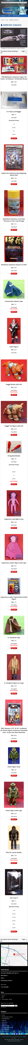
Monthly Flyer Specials (7, 1017)
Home (3, 1015)
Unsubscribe (3, 1007)
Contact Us (4, 1022)
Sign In (6, 5)
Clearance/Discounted (7, 1027)
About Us (4, 1024)
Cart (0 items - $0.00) (18, 5)
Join (11, 5)
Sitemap (21, 1039)
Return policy (16, 1039)
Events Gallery (5, 1029)
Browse (4, 15)
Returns (4, 1031)
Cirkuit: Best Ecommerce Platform (14, 1040)
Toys (9, 15)
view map (3, 984)
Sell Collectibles (5, 1018)
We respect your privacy (9, 1039)
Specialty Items (5, 1025)
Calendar (4, 1020)
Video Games (16, 15)
